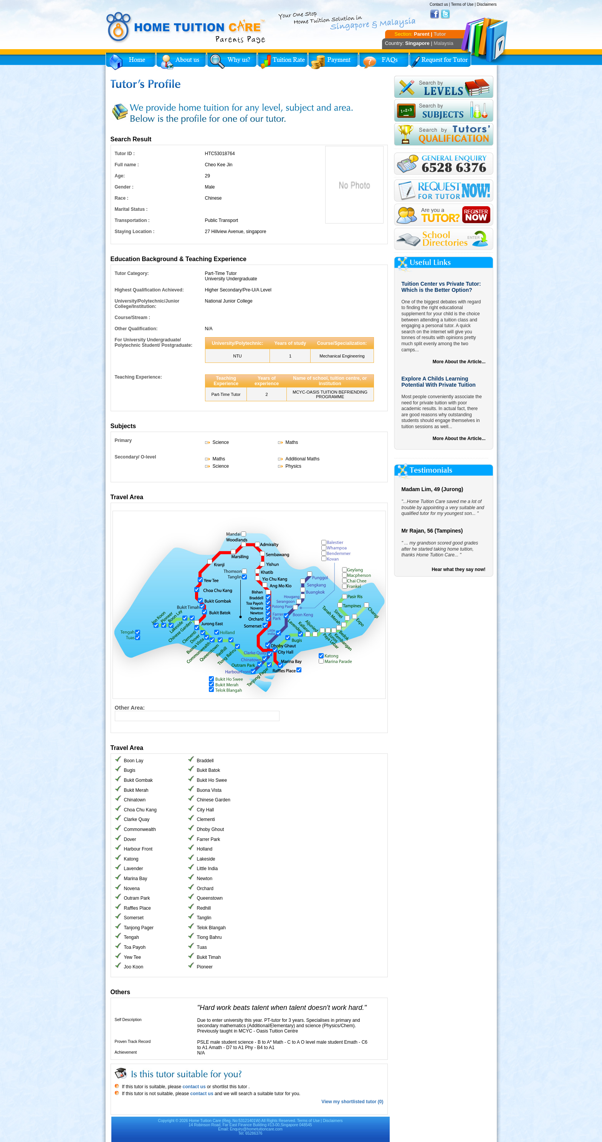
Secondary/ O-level (135, 457)
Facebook (434, 14)
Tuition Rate (283, 61)
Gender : (124, 187)
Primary (123, 440)
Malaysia (443, 43)
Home (130, 61)
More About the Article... (459, 361)
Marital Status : (131, 209)
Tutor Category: (132, 273)
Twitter (445, 14)
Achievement (126, 1052)
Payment (333, 61)
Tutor (439, 34)
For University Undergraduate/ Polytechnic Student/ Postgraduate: (154, 342)
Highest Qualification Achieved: (149, 290)
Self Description (128, 1020)
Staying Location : (135, 231)
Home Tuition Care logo (186, 28)
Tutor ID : (125, 153)
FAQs (384, 61)
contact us (193, 1086)
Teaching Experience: (138, 377)
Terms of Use (462, 4)
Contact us (439, 4)
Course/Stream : (132, 317)
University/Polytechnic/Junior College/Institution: (147, 303)
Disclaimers (487, 4)
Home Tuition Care (205, 1121)
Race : (122, 198)
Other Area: (130, 708)
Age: (120, 176)
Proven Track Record (133, 1041)
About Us (181, 61)
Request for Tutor (440, 61)
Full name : (127, 164)
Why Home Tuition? (232, 61)
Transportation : (132, 220)
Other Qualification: (136, 328)
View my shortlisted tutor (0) (352, 1101)
